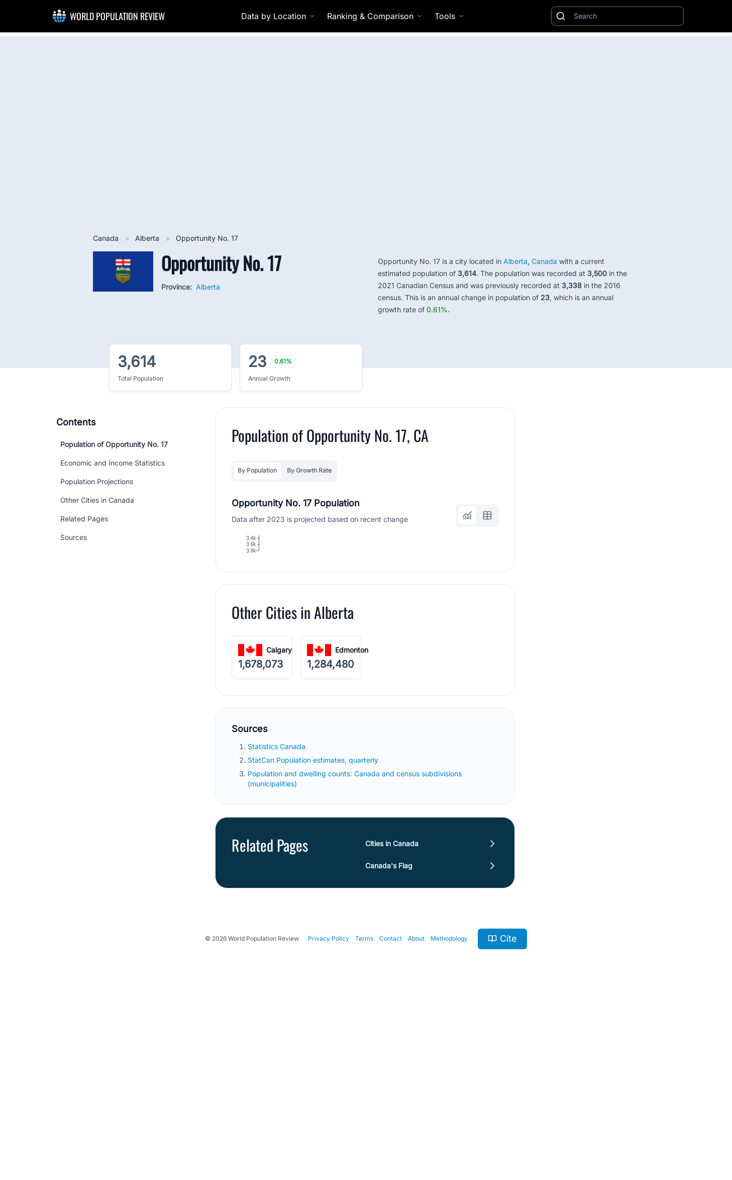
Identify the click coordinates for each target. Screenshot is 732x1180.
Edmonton (351, 816)
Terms (364, 1105)
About (416, 1105)
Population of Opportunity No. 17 (114, 444)
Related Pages (84, 518)
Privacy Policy (328, 1105)
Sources (73, 537)
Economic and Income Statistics (112, 463)
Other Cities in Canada (97, 500)
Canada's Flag (388, 1032)
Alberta (148, 238)
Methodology (449, 1105)
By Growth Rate (309, 470)
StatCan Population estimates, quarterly (314, 926)
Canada (107, 238)
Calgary (279, 816)
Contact (390, 1105)
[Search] (626, 16)
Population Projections (96, 481)
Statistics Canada (277, 913)
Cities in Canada (392, 1010)
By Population (257, 470)
